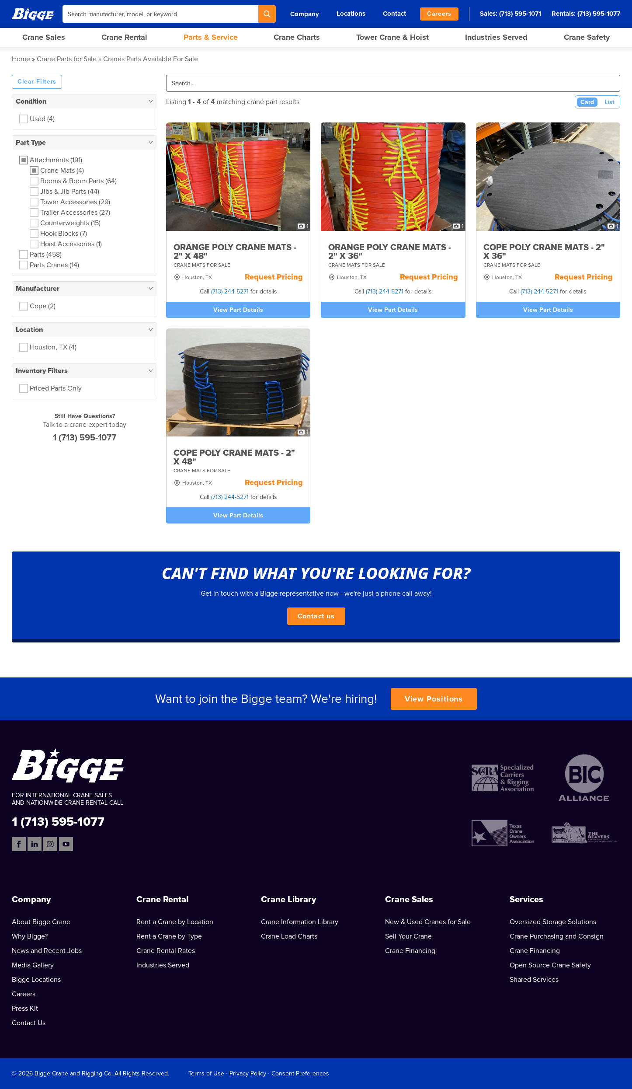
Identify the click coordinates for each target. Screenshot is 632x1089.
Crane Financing (410, 950)
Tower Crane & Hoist (392, 37)
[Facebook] (19, 844)
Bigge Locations (36, 979)
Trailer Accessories (75, 212)
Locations (351, 13)
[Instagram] (50, 844)
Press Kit (25, 1008)
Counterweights (70, 223)
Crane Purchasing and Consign (557, 936)
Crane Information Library (299, 922)
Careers (439, 13)
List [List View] (609, 102)
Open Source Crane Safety (550, 965)
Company (304, 14)
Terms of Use (206, 1073)
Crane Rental (124, 37)
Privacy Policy (247, 1073)
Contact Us (28, 1023)
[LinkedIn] (35, 844)
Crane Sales (43, 37)
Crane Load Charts (289, 936)
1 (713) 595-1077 (84, 438)
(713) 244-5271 (230, 291)
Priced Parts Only (56, 388)
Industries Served (496, 37)
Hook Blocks (63, 233)
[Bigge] (33, 13)
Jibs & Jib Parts (69, 191)
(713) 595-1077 (598, 13)
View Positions (434, 699)
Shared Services (534, 979)
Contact (394, 13)
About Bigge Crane (41, 922)
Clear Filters (36, 81)
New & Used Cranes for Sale (428, 922)
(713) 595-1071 (520, 13)
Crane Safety (587, 37)
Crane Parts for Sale (67, 59)
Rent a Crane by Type (169, 936)
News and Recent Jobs (47, 950)
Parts (46, 254)
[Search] (267, 14)
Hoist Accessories (71, 244)
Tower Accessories (75, 202)
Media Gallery (33, 965)
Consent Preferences (300, 1073)
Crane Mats (62, 170)
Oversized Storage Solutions (553, 922)
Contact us (316, 616)
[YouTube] (66, 844)
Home (21, 59)
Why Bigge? (30, 936)
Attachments (56, 160)
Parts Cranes (54, 265)
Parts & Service (211, 37)
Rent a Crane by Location (174, 922)
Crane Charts (297, 37)
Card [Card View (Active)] (587, 102)
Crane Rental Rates (165, 950)
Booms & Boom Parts (78, 181)
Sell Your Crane (408, 936)
